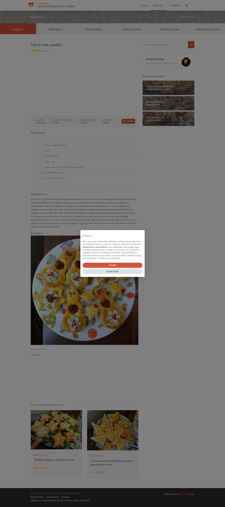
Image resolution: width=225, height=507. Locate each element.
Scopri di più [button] (112, 271)
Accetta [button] (112, 265)
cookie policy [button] (133, 247)
